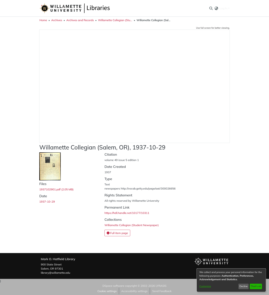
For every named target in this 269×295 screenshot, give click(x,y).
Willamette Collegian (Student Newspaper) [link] (115, 20)
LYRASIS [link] (161, 285)
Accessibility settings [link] (134, 291)
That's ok (256, 286)
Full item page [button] (117, 233)
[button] (211, 8)
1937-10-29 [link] (47, 201)
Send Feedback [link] (162, 291)
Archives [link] (56, 20)
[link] (56, 189)
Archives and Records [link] (80, 20)
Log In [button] (224, 8)
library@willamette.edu (55, 272)
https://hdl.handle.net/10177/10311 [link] (126, 213)
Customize (205, 286)
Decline (243, 286)
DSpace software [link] (113, 285)
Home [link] (43, 20)
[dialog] (231, 280)
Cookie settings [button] (107, 291)
